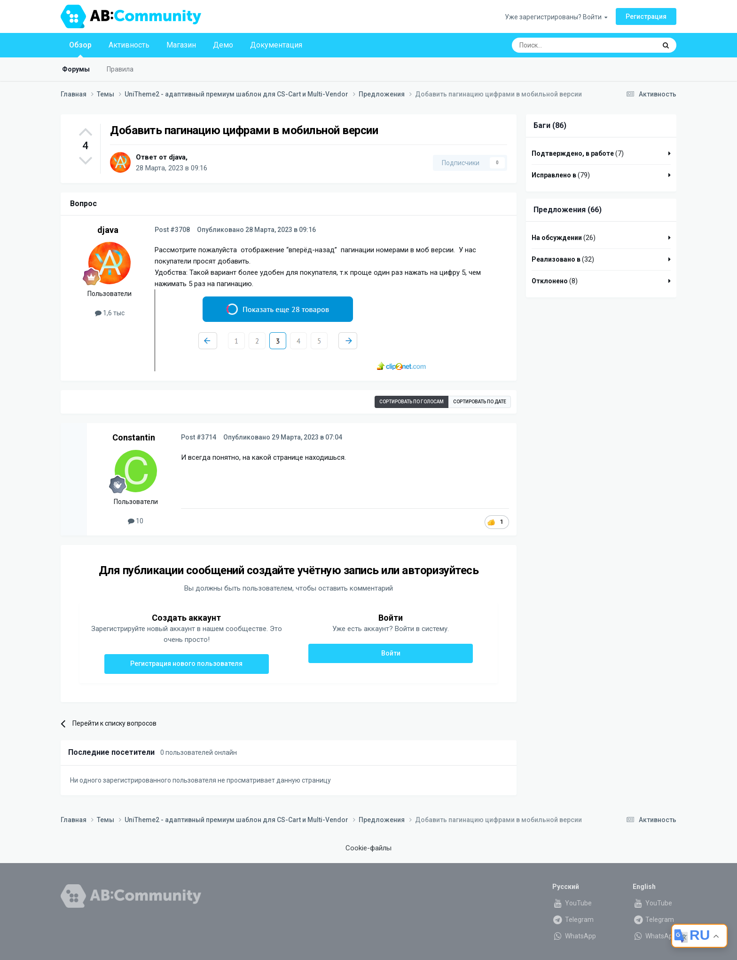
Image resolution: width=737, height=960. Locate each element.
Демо (223, 44)
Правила (120, 69)
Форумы (76, 69)
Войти (390, 653)
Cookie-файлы (368, 848)
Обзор (80, 48)
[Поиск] (562, 45)
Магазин (181, 44)
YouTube (572, 903)
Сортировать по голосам (411, 401)
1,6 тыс (110, 313)
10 (135, 521)
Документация (276, 44)
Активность (129, 44)
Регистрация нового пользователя (186, 663)
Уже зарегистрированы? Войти (556, 17)
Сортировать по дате (479, 401)
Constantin (133, 437)
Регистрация (646, 16)
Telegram (573, 919)
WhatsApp (574, 936)
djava (177, 157)
